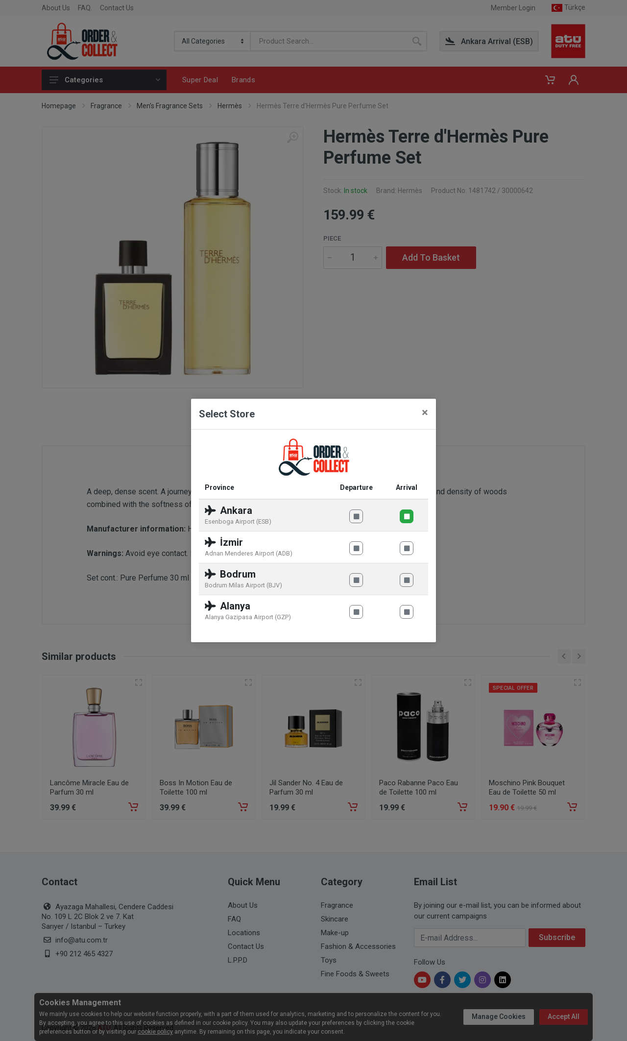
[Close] (425, 412)
